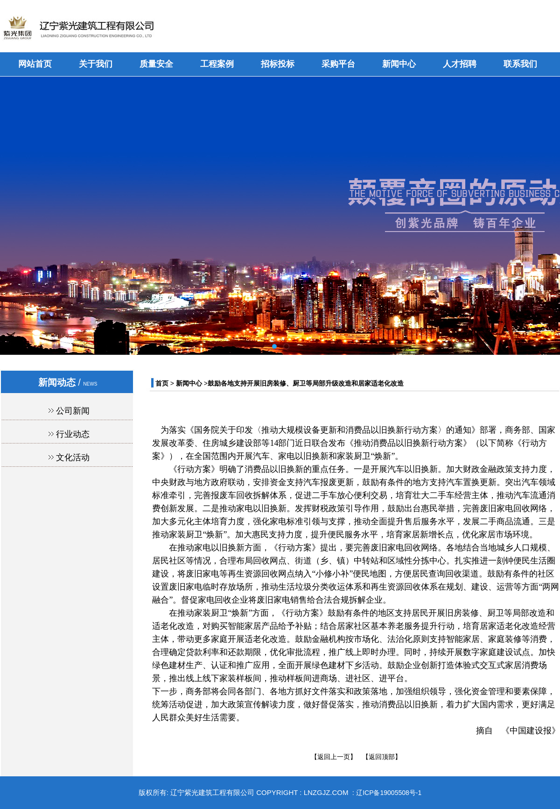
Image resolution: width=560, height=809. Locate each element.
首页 (161, 383)
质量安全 (156, 64)
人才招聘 (459, 64)
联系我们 (520, 64)
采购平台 (338, 64)
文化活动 (73, 457)
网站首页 (35, 64)
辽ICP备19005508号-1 (388, 792)
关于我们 (95, 64)
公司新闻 (73, 410)
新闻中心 (399, 64)
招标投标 (277, 64)
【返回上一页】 (334, 756)
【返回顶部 (378, 756)
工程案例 (217, 64)
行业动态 (73, 434)
